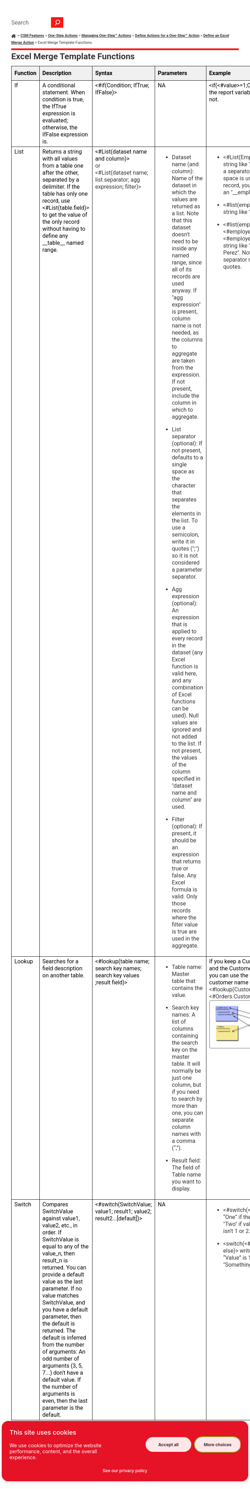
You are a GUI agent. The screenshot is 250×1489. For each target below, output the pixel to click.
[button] (57, 22)
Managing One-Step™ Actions (107, 35)
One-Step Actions (62, 35)
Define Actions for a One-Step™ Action (167, 35)
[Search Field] (35, 22)
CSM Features (32, 35)
